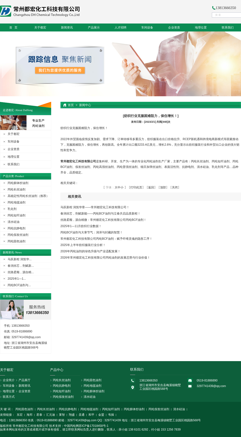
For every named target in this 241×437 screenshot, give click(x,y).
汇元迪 (50, 415)
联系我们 (228, 27)
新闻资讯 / (9, 252)
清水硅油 (13, 221)
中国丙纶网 (71, 425)
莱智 (62, 415)
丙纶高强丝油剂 (103, 166)
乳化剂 (12, 208)
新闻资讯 (67, 27)
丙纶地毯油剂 (16, 202)
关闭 (175, 187)
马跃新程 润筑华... (20, 259)
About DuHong (24, 110)
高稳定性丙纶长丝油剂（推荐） (28, 195)
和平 (91, 415)
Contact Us (21, 296)
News (18, 252)
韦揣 (111, 415)
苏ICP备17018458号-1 (93, 425)
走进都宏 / (9, 110)
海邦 (29, 415)
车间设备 (147, 27)
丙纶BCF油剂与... (19, 285)
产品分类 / (9, 176)
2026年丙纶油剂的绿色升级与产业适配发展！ (90, 251)
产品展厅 (24, 380)
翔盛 (72, 415)
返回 (151, 187)
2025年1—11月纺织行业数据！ (81, 226)
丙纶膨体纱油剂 (18, 183)
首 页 (13, 27)
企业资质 (174, 27)
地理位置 (201, 27)
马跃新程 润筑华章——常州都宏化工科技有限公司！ (94, 207)
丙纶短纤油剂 (16, 215)
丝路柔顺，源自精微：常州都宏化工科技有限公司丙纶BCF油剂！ (103, 219)
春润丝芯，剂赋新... (21, 265)
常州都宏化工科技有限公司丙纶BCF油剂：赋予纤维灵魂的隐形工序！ (106, 238)
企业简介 (9, 380)
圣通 (82, 415)
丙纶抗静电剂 (16, 228)
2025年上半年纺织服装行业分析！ (83, 245)
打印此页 (136, 187)
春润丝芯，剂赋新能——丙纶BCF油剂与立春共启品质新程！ (100, 213)
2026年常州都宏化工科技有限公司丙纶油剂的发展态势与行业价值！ (105, 257)
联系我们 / (9, 296)
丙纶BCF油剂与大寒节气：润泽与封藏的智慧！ (91, 232)
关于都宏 (40, 27)
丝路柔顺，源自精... (21, 272)
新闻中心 (85, 105)
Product (19, 176)
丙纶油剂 (152, 161)
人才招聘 (120, 27)
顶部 (163, 187)
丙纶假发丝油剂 (18, 234)
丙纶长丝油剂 (16, 189)
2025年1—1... (17, 278)
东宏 (20, 415)
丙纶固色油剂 (16, 241)
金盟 (101, 415)
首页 (71, 105)
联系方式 (9, 396)
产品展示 (94, 27)
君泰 (39, 415)
